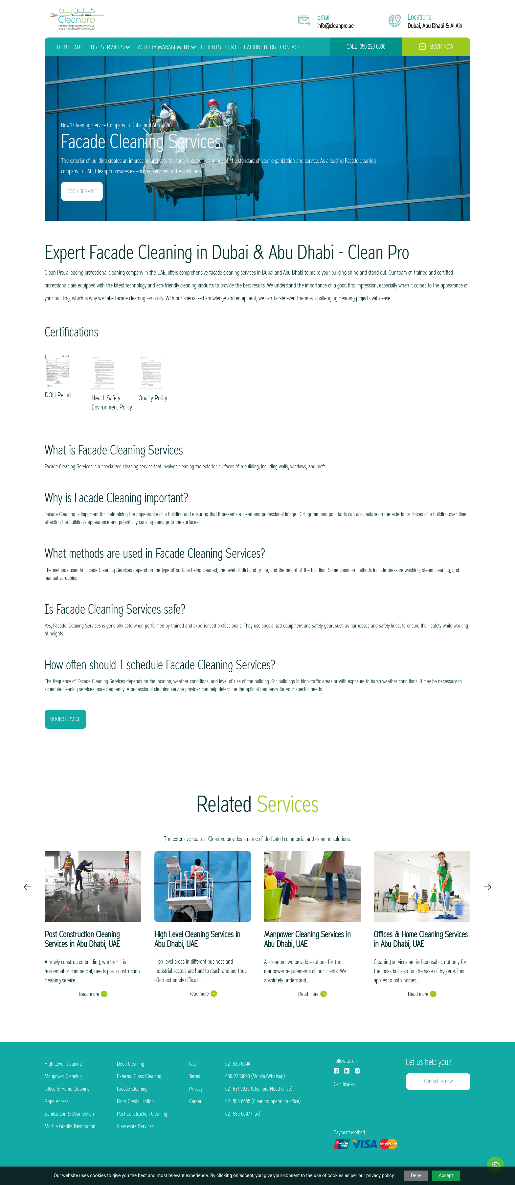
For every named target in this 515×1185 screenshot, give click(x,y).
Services (112, 47)
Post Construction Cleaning (142, 1114)
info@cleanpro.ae (335, 26)
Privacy (196, 1089)
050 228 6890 (372, 46)
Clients (211, 47)
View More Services (135, 1126)
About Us (85, 47)
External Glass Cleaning (139, 1076)
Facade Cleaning (132, 1089)
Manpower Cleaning (63, 1076)
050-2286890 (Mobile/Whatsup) (255, 1076)
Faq (192, 1064)
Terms (194, 1076)
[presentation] (28, 887)
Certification (242, 47)
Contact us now (438, 1081)
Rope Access (57, 1101)
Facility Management (162, 47)
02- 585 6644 (237, 1064)
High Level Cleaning (63, 1064)
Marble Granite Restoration (70, 1126)
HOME (63, 47)
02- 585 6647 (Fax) (242, 1114)
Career (195, 1101)
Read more (89, 994)
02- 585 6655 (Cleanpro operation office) (263, 1101)
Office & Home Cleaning (67, 1089)
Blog (270, 47)
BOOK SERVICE (82, 191)
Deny (416, 1175)
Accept (446, 1175)
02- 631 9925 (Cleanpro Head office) (258, 1089)
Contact (290, 47)
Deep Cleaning (130, 1064)
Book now (436, 46)
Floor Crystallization (135, 1101)
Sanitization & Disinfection (69, 1114)
